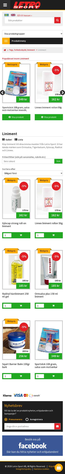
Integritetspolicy (23, 469)
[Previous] (2, 92)
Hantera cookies (41, 469)
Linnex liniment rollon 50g (49, 223)
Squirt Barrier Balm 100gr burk (16, 366)
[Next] (62, 92)
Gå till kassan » (24, 15)
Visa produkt (16, 117)
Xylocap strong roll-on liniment (14, 225)
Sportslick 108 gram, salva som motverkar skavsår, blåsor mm (46, 366)
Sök (58, 161)
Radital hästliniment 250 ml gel (15, 295)
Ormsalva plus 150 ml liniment (46, 295)
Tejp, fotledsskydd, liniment (22, 50)
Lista (19, 139)
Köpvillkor (53, 466)
